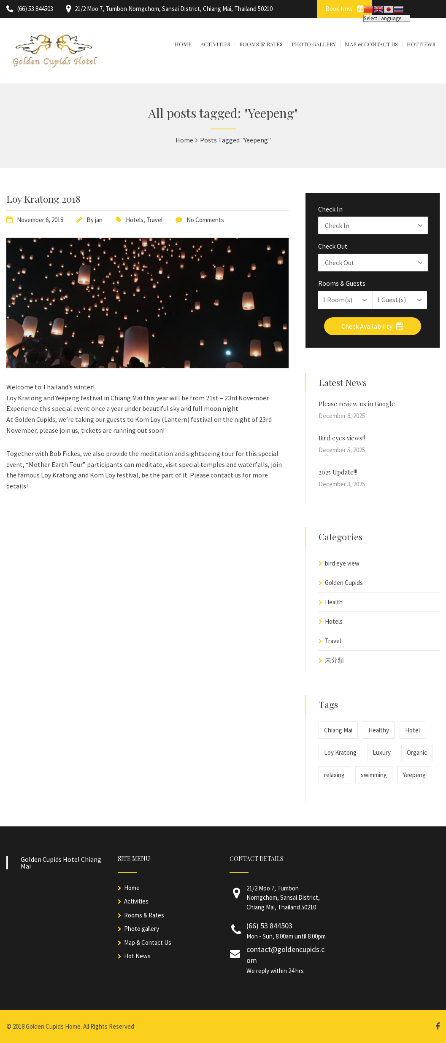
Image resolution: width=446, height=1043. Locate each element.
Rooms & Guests (341, 283)
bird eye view (342, 563)
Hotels (134, 220)
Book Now (344, 9)
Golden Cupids (344, 583)
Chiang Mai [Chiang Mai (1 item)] (338, 730)
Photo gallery (141, 929)
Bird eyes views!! (342, 438)
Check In (330, 209)
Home (132, 888)
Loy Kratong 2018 (43, 198)
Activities (136, 901)
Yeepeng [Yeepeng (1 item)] (414, 775)
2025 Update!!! (338, 472)
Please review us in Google (357, 404)
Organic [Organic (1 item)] (417, 752)
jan (99, 220)
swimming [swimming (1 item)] (374, 775)
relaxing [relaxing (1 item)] (334, 775)
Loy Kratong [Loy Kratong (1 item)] (340, 752)
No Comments (205, 220)
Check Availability (372, 326)
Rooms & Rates (144, 915)
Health (334, 602)
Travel (154, 220)
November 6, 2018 (40, 220)
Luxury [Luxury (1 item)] (382, 752)
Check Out (333, 246)
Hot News (137, 956)
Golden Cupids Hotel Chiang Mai (61, 862)
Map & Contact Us (147, 942)
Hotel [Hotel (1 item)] (412, 730)
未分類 (334, 660)
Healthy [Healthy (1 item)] (378, 730)
